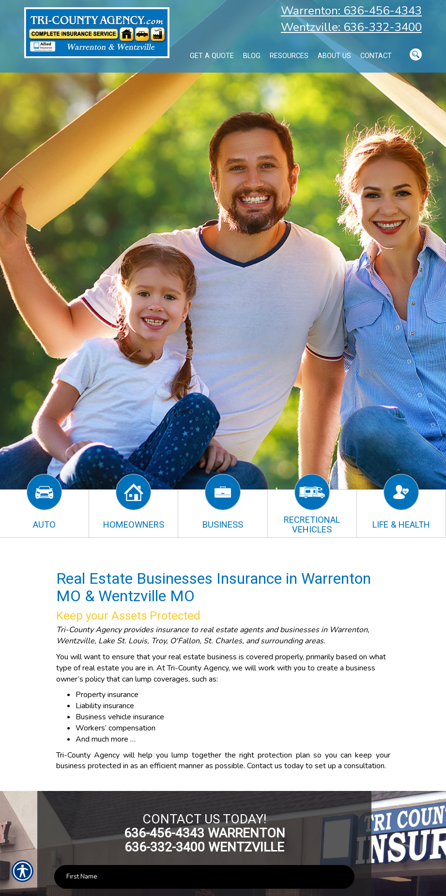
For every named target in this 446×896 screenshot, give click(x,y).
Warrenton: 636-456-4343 (351, 10)
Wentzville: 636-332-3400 (351, 27)
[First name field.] (204, 877)
